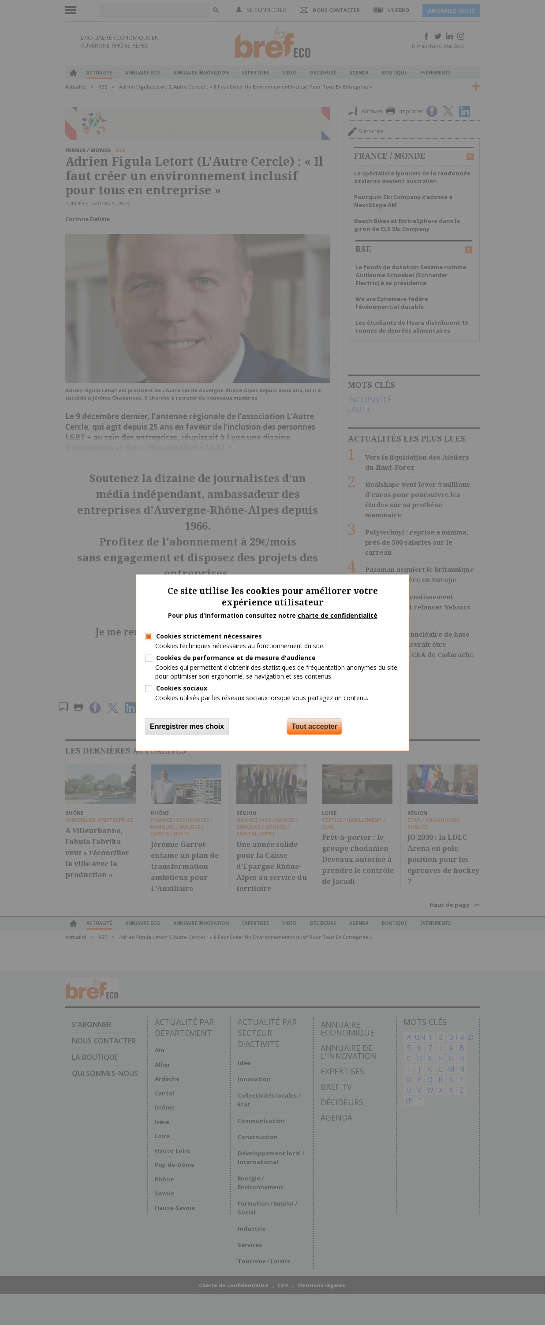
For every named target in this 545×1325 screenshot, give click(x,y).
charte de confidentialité (337, 615)
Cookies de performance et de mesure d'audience (236, 657)
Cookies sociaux (181, 687)
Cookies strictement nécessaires (209, 636)
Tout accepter (314, 726)
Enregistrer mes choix (187, 726)
